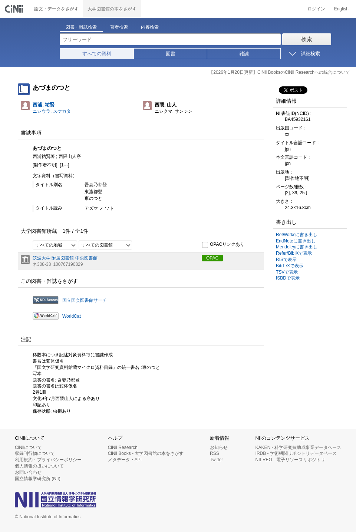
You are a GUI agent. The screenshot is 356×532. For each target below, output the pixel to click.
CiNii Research (123, 447)
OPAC (212, 258)
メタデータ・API (125, 459)
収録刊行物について (35, 453)
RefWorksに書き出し (296, 234)
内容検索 (150, 27)
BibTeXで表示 (289, 265)
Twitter (216, 459)
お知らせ (219, 447)
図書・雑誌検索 (81, 27)
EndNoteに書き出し (296, 241)
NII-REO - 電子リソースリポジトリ (290, 459)
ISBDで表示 (288, 278)
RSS (214, 453)
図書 (170, 53)
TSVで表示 (287, 272)
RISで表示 (286, 259)
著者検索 (119, 27)
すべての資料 (96, 53)
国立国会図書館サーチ (84, 300)
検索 (306, 39)
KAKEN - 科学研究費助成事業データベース (298, 447)
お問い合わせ (28, 472)
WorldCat (71, 316)
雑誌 (244, 53)
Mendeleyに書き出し (296, 247)
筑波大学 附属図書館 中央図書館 (65, 258)
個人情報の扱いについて (39, 466)
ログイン (316, 8)
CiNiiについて (28, 447)
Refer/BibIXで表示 (294, 253)
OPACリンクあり (223, 244)
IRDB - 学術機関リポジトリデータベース (296, 453)
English (341, 8)
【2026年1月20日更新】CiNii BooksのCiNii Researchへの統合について (279, 72)
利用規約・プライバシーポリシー (48, 459)
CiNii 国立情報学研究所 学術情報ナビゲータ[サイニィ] (15, 9)
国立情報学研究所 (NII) (37, 478)
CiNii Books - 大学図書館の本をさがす (146, 453)
